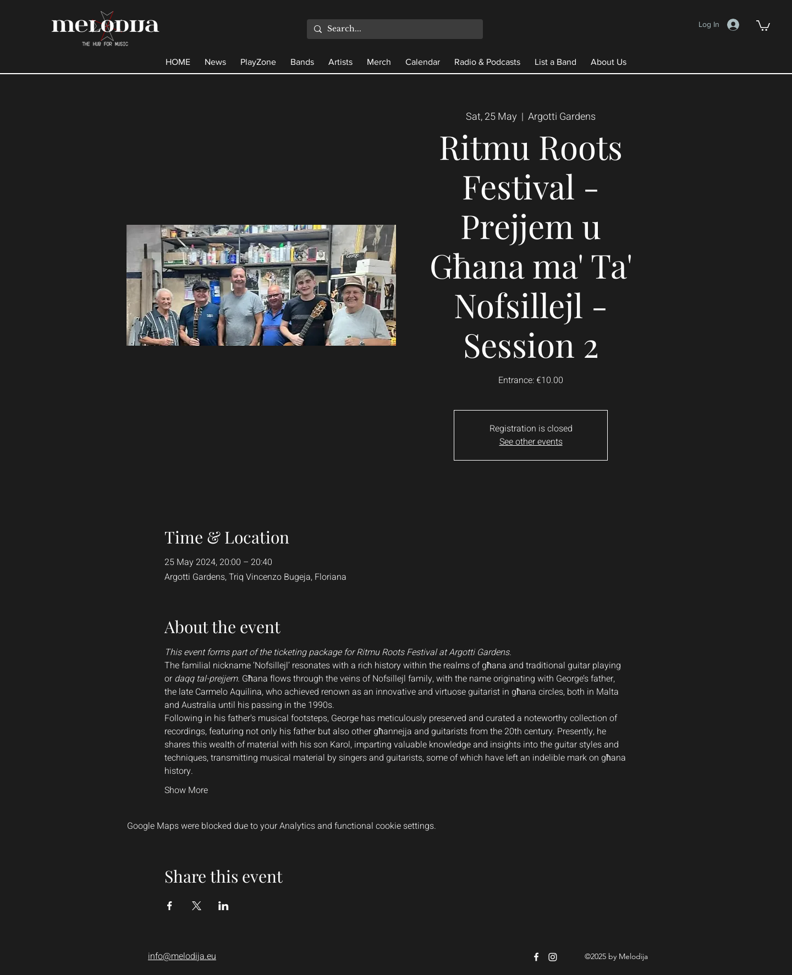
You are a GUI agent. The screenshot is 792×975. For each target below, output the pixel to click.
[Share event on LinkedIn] (223, 905)
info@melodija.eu (182, 956)
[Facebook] (536, 956)
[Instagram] (552, 956)
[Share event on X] (196, 905)
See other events (531, 441)
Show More (186, 790)
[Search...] (393, 29)
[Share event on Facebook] (169, 905)
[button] (763, 25)
